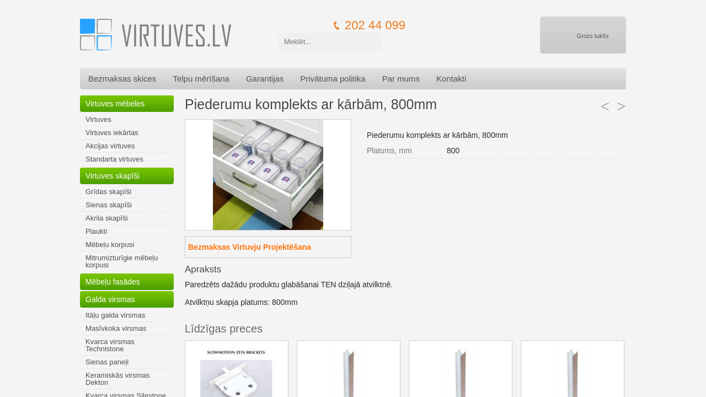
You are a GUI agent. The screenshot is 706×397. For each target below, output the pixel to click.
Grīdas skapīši (108, 191)
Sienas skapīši (108, 205)
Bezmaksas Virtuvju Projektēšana (249, 247)
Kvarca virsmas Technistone (110, 345)
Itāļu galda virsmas (115, 315)
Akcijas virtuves (110, 146)
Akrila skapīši (106, 218)
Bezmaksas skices (122, 78)
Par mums (401, 78)
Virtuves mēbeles (115, 103)
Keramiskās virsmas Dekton (117, 379)
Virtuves (98, 119)
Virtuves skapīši (112, 175)
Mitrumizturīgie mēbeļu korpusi (121, 261)
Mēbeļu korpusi (109, 244)
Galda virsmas (110, 299)
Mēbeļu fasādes (112, 281)
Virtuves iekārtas (111, 132)
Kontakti (451, 78)
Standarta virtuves (114, 159)
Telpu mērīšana (201, 78)
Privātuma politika (332, 78)
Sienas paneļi (107, 362)
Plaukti (96, 231)
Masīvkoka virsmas (116, 328)
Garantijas (265, 78)
